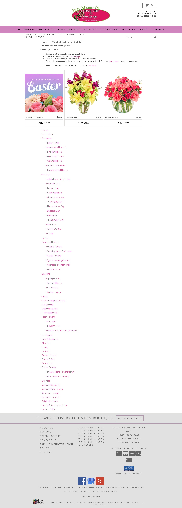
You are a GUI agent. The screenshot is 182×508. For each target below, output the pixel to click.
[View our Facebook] (82, 484)
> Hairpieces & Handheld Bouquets (61, 330)
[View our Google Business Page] (91, 484)
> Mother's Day (52, 183)
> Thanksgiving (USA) (55, 219)
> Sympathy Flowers (49, 242)
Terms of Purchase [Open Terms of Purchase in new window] (134, 502)
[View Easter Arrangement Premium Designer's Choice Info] (44, 93)
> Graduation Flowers (55, 165)
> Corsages (51, 321)
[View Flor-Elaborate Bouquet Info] (84, 93)
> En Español (46, 335)
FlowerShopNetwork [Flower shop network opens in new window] (93, 502)
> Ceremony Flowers (49, 393)
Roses (61, 29)
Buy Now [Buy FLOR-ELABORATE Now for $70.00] (83, 123)
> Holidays (45, 174)
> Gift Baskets (46, 304)
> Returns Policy (47, 409)
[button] (149, 5)
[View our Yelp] (100, 484)
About (145, 29)
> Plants (44, 296)
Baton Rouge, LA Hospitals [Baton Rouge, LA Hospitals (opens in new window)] (85, 487)
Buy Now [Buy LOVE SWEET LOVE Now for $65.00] (123, 123)
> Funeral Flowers (54, 246)
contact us (92, 65)
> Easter (49, 233)
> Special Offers (47, 359)
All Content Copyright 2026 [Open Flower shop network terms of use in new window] (66, 502)
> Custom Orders (48, 355)
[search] (155, 37)
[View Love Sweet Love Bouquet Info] (123, 93)
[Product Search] (139, 37)
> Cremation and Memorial (58, 264)
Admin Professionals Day (39, 29)
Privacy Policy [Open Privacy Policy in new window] (114, 502)
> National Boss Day (55, 206)
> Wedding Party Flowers (51, 389)
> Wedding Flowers (49, 308)
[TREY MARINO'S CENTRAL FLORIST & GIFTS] (91, 14)
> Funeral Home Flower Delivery (60, 371)
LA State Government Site (104, 492)
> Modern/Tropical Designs (52, 300)
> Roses (44, 238)
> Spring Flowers (53, 278)
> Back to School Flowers (57, 170)
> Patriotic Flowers (48, 312)
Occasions (110, 29)
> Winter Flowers (53, 292)
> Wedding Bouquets (49, 384)
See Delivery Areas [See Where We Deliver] (130, 418)
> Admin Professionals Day (58, 179)
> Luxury (44, 347)
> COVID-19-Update (49, 401)
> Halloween (51, 215)
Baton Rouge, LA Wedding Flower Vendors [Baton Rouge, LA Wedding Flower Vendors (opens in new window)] (122, 487)
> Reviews (44, 351)
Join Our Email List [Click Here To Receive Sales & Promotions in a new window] (91, 496)
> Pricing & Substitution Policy (53, 405)
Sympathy (91, 29)
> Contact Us (46, 363)
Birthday (74, 29)
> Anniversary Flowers (55, 147)
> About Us (45, 343)
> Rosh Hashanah (54, 192)
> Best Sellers (46, 134)
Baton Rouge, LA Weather (77, 492)
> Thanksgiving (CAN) (55, 201)
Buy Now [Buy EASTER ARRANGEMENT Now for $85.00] (44, 123)
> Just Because (52, 142)
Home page (75, 56)
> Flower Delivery (48, 367)
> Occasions (46, 138)
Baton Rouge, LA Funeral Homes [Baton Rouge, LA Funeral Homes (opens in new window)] (54, 487)
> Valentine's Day (53, 229)
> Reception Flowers (49, 397)
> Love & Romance (49, 339)
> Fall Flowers (52, 287)
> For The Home (53, 269)
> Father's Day (52, 188)
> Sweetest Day (53, 210)
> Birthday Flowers (54, 151)
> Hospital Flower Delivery (57, 376)
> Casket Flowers (53, 255)
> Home (44, 130)
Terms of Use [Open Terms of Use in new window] (99, 504)
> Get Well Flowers (54, 160)
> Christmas (51, 224)
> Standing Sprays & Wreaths (59, 251)
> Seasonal (45, 273)
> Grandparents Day (55, 197)
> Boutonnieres (53, 325)
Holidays (129, 29)
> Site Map (45, 380)
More (159, 29)
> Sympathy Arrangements (57, 260)
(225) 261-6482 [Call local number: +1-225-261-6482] (150, 16)
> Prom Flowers (47, 316)
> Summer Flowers (54, 283)
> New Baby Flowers (55, 156)
